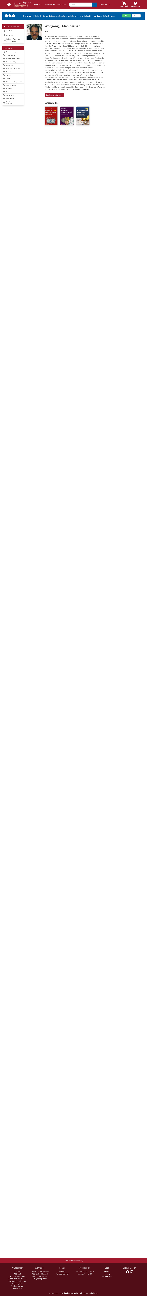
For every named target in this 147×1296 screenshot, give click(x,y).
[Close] (126, 15)
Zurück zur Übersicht (54, 95)
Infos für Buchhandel (40, 1276)
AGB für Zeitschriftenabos (17, 1279)
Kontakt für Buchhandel (40, 1271)
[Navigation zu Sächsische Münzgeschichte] (13, 82)
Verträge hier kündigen (17, 1281)
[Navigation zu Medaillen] (13, 72)
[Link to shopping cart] (124, 4)
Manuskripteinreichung (85, 1271)
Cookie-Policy (107, 1276)
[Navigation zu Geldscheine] (13, 65)
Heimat (37, 4)
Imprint (107, 1271)
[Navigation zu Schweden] (13, 88)
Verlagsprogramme (40, 1279)
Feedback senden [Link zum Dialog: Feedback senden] (17, 1286)
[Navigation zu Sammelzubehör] (13, 85)
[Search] (94, 5)
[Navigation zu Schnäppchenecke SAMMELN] (13, 102)
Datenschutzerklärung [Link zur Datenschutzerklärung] (105, 16)
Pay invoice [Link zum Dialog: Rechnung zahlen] (17, 1288)
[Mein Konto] (135, 4)
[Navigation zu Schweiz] (13, 92)
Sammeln (48, 4)
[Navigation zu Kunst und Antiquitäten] (13, 68)
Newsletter (61, 4)
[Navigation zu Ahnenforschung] (13, 55)
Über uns (104, 4)
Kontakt (17, 1271)
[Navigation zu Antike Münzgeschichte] (13, 58)
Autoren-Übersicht (85, 1274)
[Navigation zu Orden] (13, 78)
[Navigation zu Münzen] (13, 75)
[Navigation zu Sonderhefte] (13, 95)
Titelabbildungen (62, 1274)
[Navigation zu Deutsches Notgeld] (13, 62)
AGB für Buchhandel (40, 1274)
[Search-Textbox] (80, 5)
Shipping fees (17, 1283)
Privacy (107, 1274)
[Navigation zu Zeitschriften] (13, 98)
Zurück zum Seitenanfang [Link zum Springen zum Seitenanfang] (73, 1261)
